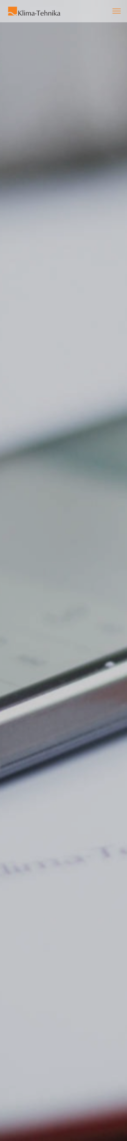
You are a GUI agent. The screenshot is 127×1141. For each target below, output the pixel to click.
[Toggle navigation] (116, 11)
